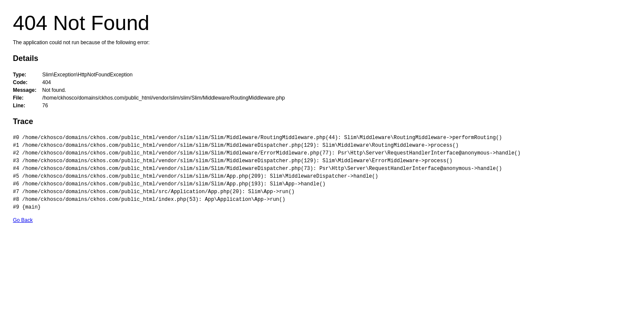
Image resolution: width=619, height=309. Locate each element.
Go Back (23, 220)
